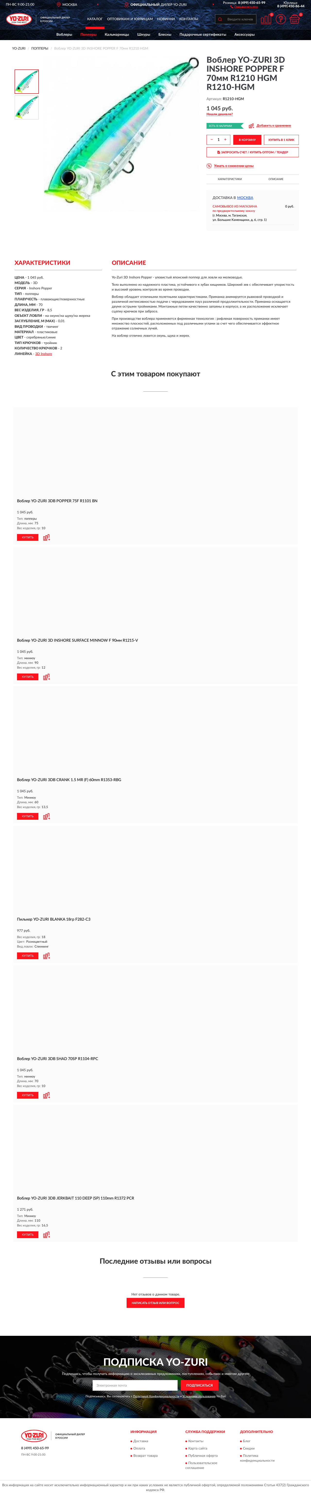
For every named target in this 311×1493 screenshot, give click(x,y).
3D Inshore (43, 354)
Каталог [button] (95, 19)
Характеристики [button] (230, 179)
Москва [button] (245, 198)
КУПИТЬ (28, 536)
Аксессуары (244, 34)
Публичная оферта (203, 1454)
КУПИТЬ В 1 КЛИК (281, 139)
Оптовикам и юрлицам (130, 19)
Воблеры (64, 34)
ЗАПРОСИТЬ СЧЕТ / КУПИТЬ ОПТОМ (252, 152)
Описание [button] (275, 179)
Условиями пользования (199, 1394)
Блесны (164, 34)
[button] (244, 6)
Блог (247, 1439)
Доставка (140, 1439)
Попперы (88, 34)
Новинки (166, 19)
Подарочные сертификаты (203, 34)
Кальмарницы (117, 34)
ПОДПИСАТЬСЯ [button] (199, 1383)
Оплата (139, 1446)
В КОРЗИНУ (247, 139)
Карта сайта (197, 1446)
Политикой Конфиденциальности (156, 1394)
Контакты (188, 19)
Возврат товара (145, 1454)
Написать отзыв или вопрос (155, 1301)
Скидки (249, 1446)
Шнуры (143, 34)
